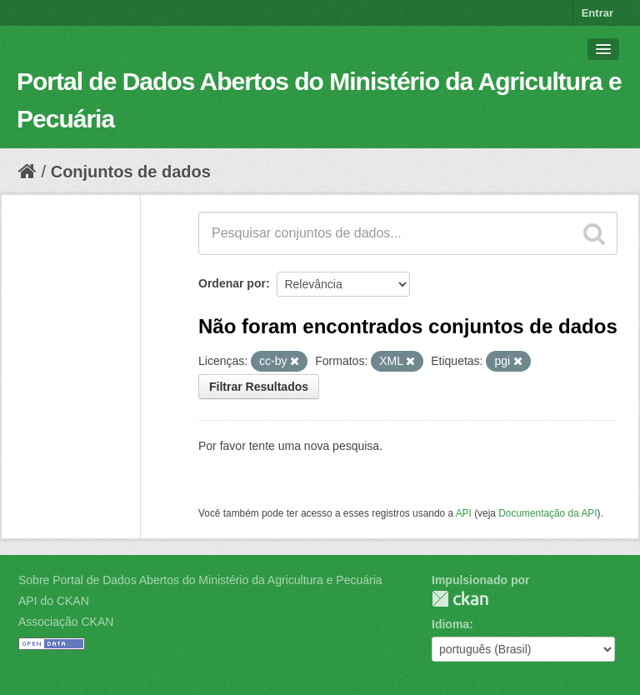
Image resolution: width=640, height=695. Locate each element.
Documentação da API (547, 513)
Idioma (450, 624)
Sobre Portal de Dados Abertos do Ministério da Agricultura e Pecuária (200, 580)
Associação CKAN (65, 621)
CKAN (460, 599)
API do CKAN (53, 601)
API (464, 513)
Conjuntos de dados (131, 171)
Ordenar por (232, 283)
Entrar (597, 13)
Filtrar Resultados (258, 386)
